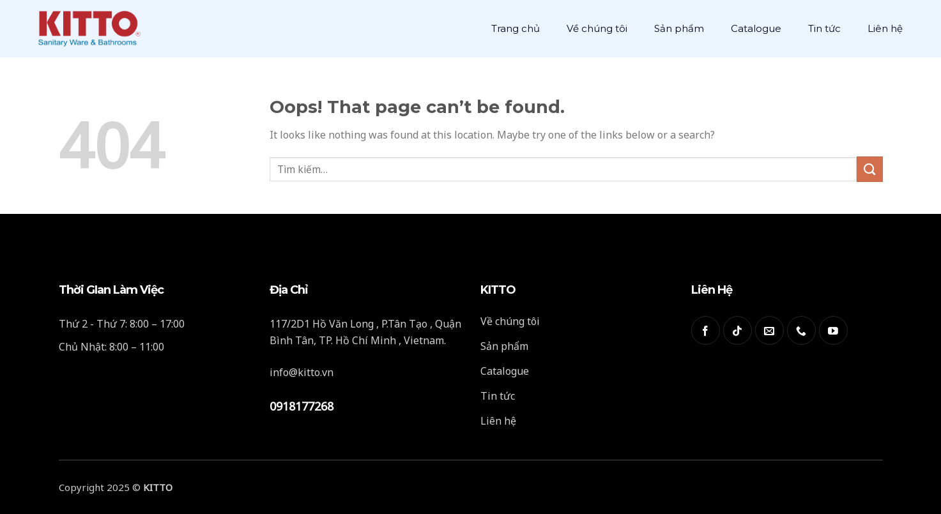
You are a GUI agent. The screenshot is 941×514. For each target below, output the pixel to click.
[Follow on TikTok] (737, 330)
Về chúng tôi (597, 28)
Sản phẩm (679, 28)
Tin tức (824, 28)
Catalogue (756, 28)
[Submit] (869, 168)
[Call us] (801, 330)
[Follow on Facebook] (705, 330)
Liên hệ (885, 28)
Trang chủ (515, 28)
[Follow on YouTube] (833, 330)
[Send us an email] (769, 330)
